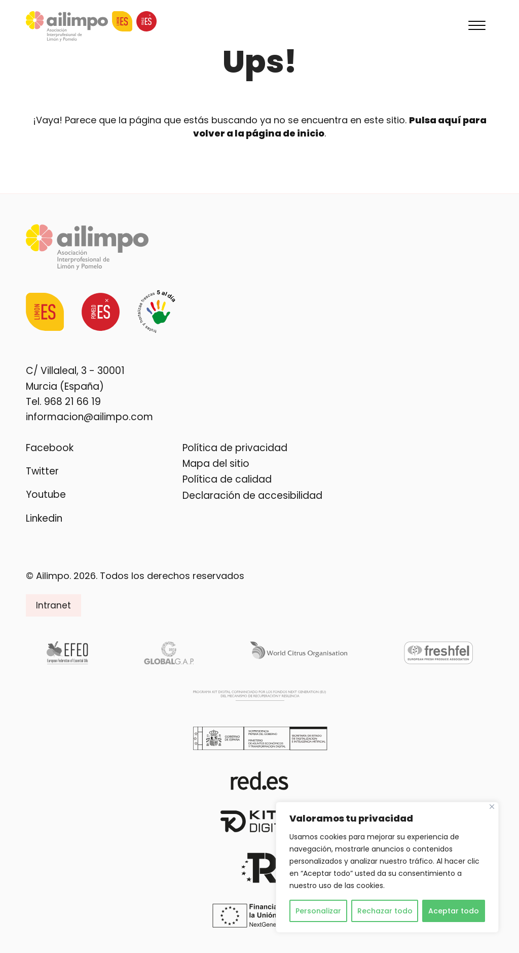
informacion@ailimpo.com (89, 417)
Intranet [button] (53, 605)
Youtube (46, 494)
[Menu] (477, 26)
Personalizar (318, 911)
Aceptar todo (453, 911)
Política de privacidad (234, 448)
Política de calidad (227, 479)
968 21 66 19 (72, 402)
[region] (387, 867)
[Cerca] (492, 806)
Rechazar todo (385, 911)
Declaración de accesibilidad (252, 495)
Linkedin (44, 518)
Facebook (49, 448)
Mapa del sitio (215, 463)
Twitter (42, 471)
